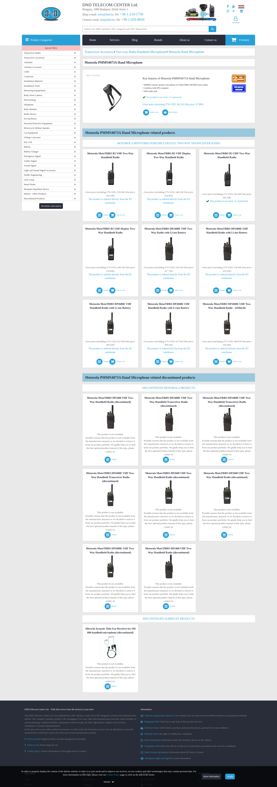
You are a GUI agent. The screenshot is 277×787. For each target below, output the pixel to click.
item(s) (240, 40)
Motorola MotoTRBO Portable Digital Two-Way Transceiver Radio (168, 143)
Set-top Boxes (30, 118)
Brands (158, 39)
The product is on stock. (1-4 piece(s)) (163, 97)
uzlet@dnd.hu (105, 14)
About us (184, 39)
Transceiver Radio (32, 53)
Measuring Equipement (34, 90)
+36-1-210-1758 (131, 14)
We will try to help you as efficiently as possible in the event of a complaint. (188, 746)
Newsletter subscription (51, 206)
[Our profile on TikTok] (233, 11)
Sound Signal (30, 165)
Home (92, 39)
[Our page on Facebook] (228, 6)
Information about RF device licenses (172, 752)
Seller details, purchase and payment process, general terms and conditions (184, 727)
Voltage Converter (32, 137)
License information (166, 758)
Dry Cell (28, 142)
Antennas (28, 62)
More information (211, 776)
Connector (28, 76)
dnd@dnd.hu (107, 19)
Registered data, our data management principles (55, 739)
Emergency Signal (32, 156)
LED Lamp (29, 179)
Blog (134, 39)
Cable (26, 71)
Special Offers (51, 48)
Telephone (28, 104)
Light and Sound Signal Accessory (40, 170)
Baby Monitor (30, 109)
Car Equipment (31, 132)
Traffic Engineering (33, 175)
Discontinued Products (34, 198)
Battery (27, 146)
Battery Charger (31, 151)
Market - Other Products (35, 193)
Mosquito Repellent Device (36, 189)
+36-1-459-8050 (132, 19)
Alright (230, 776)
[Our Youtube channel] (233, 6)
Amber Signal (30, 161)
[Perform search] (212, 29)
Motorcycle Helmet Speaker (37, 128)
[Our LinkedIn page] (241, 11)
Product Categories (41, 39)
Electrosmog (30, 99)
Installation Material (33, 81)
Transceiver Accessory (34, 57)
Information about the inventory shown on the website (176, 740)
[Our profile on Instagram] (227, 11)
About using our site (41, 745)
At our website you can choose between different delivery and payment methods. (194, 715)
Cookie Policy (113, 774)
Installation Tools (32, 85)
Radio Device (30, 114)
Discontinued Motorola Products (168, 387)
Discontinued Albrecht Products (169, 618)
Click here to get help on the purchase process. (172, 721)
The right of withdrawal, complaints (166, 733)
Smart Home (30, 184)
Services (114, 39)
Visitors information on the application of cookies (55, 751)
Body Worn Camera (33, 95)
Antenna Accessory (33, 67)
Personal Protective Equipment (38, 123)
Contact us (211, 39)
